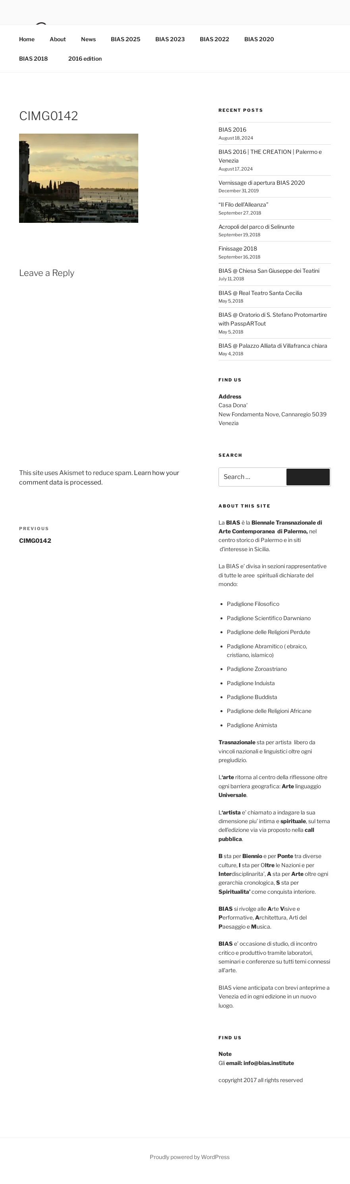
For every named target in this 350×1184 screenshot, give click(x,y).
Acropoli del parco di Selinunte (256, 226)
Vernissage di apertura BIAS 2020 (262, 182)
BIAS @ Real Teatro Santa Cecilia (260, 292)
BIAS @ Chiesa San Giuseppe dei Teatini (269, 270)
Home (27, 39)
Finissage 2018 (238, 248)
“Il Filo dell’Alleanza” (244, 204)
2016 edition (85, 58)
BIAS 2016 (232, 129)
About (58, 39)
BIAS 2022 (214, 39)
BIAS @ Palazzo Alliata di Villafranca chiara (273, 345)
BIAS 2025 (125, 39)
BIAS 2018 (37, 58)
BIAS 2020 (263, 39)
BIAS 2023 (170, 39)
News (88, 39)
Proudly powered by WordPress (190, 1156)
